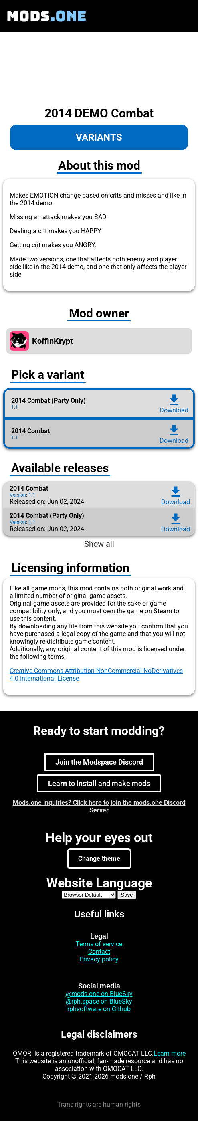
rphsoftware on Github (99, 1009)
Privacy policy (99, 959)
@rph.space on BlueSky (99, 1001)
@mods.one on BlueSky (99, 994)
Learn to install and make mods (99, 783)
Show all (99, 544)
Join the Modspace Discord (99, 762)
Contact (99, 951)
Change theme (99, 858)
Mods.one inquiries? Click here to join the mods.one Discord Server (99, 806)
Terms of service (99, 944)
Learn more (170, 1053)
